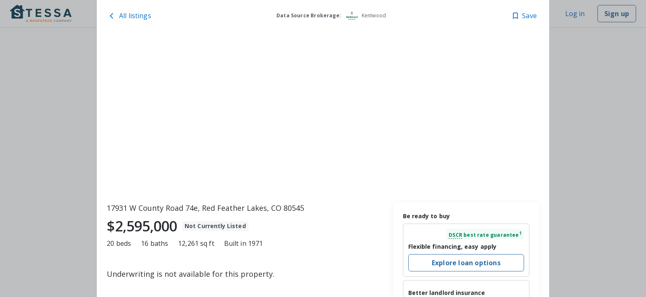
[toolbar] (323, 116)
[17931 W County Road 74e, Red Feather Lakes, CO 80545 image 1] (323, 116)
